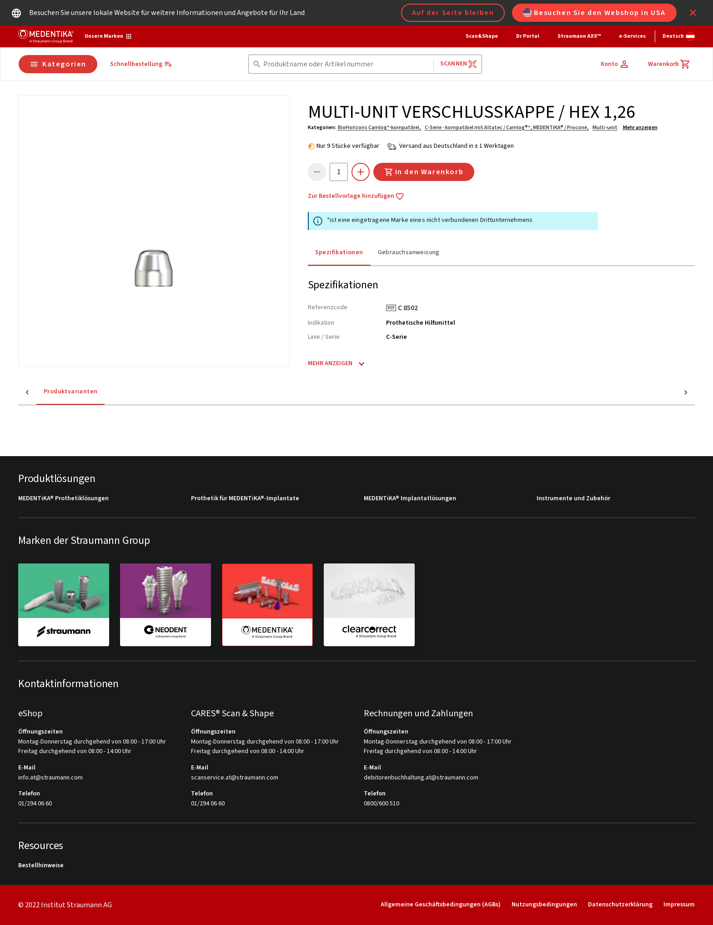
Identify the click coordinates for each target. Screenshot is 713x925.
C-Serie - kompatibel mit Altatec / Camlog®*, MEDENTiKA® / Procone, (507, 127)
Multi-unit (605, 127)
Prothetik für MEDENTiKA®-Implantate (245, 498)
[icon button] (693, 13)
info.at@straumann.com (50, 778)
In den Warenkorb (424, 172)
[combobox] (346, 64)
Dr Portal (527, 36)
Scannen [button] (458, 64)
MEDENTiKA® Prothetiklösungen (63, 498)
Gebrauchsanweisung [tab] (409, 252)
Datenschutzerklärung (620, 904)
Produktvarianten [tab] (52, 391)
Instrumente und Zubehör (573, 498)
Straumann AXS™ (579, 36)
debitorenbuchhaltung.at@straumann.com (421, 778)
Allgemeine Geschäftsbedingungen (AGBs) (441, 904)
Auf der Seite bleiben (453, 13)
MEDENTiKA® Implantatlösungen (410, 498)
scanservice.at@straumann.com (234, 778)
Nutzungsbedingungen (544, 904)
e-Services (632, 36)
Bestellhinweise (41, 865)
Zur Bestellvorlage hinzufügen (356, 196)
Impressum (679, 904)
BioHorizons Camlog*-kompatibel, (379, 127)
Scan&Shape (482, 36)
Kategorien (58, 64)
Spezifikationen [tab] (339, 252)
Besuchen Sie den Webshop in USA (594, 13)
